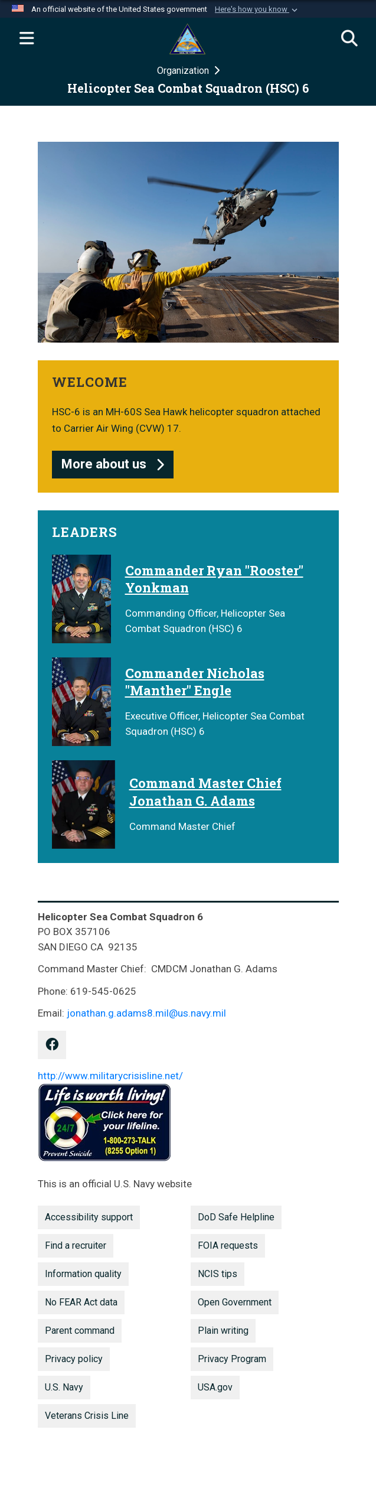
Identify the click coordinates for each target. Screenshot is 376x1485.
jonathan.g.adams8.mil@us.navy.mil (146, 1013)
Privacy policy (74, 1358)
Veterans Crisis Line (87, 1415)
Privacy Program (232, 1358)
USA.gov (215, 1387)
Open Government (235, 1302)
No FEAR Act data (81, 1302)
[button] (257, 9)
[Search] (349, 39)
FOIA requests (228, 1245)
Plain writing (223, 1330)
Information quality (83, 1273)
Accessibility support (89, 1217)
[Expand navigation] (26, 39)
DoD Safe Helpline (236, 1217)
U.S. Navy (64, 1387)
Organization (184, 70)
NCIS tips (217, 1273)
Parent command (80, 1330)
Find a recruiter (75, 1245)
